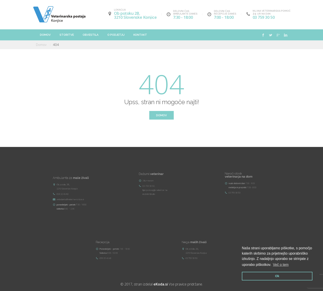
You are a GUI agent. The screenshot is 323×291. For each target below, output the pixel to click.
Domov (45, 34)
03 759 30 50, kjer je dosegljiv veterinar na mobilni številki (160, 184)
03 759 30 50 (264, 17)
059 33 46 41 (117, 250)
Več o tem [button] (281, 265)
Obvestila (91, 34)
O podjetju (116, 34)
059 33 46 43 (74, 192)
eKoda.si (160, 284)
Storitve (67, 34)
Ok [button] (277, 276)
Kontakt (140, 34)
